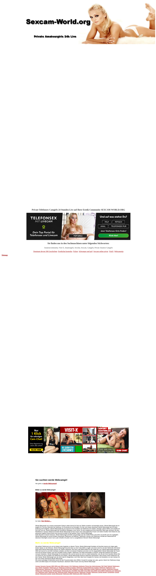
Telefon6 (109, 566)
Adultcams (82, 566)
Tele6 (105, 566)
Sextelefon (46, 568)
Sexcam (48, 566)
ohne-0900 (87, 571)
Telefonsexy (116, 566)
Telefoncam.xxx (53, 568)
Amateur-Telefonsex (100, 568)
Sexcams (43, 566)
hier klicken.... (46, 521)
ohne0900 (74, 571)
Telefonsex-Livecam (112, 569)
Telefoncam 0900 (78, 574)
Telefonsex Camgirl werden (99, 572)
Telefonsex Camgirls (85, 572)
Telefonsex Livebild (77, 569)
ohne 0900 (80, 571)
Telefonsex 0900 (67, 574)
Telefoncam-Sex (66, 571)
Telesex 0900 (87, 574)
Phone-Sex (88, 566)
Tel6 (102, 566)
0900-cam (57, 566)
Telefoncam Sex (47, 571)
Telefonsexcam (39, 569)
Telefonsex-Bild (67, 569)
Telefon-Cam (39, 571)
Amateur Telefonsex (77, 568)
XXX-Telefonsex (73, 566)
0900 (52, 566)
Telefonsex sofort (43, 572)
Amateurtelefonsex (88, 568)
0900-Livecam (65, 566)
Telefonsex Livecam (100, 569)
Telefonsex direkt (62, 572)
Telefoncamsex (57, 571)
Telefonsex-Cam (49, 569)
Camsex (37, 566)
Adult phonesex (96, 566)
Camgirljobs (110, 572)
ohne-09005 (101, 571)
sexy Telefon (39, 568)
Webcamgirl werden (45, 574)
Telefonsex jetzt (52, 572)
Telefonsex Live (109, 571)
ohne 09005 (94, 571)
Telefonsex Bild (58, 569)
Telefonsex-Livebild (89, 569)
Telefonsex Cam (110, 568)
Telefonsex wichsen (73, 572)
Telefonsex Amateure (65, 568)
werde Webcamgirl (50, 483)
